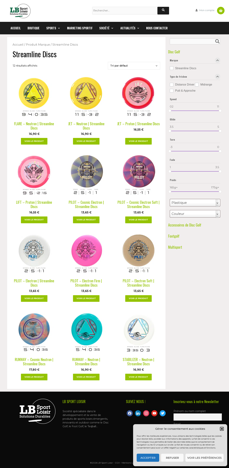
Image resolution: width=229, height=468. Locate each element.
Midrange (206, 84)
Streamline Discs (185, 68)
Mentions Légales (130, 462)
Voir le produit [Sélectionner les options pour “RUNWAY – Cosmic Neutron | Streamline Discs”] (34, 377)
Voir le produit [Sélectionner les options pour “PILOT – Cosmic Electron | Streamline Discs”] (86, 219)
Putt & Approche (185, 90)
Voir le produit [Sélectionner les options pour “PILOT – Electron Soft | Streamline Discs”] (138, 298)
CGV (117, 462)
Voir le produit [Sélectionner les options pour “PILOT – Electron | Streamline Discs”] (34, 298)
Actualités (131, 28)
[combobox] (195, 202)
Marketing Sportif (79, 28)
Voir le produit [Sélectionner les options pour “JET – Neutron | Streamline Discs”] (86, 141)
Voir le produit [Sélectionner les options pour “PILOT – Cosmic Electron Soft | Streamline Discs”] (138, 219)
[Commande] (134, 66)
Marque (195, 61)
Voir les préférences (204, 457)
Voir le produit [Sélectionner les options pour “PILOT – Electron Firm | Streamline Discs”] (86, 298)
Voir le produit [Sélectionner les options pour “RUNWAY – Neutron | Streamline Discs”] (86, 377)
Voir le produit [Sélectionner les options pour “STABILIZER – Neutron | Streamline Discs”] (138, 377)
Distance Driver (184, 84)
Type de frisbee (195, 77)
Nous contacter (157, 28)
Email (177, 424)
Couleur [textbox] (178, 214)
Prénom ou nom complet (190, 411)
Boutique (34, 28)
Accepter (147, 457)
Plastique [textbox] (179, 203)
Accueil (16, 28)
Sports (55, 28)
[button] (222, 429)
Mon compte (207, 10)
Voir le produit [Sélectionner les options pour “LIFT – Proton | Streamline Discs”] (34, 219)
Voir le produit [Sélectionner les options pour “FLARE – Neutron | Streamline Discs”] (34, 141)
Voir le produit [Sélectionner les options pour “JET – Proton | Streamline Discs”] (138, 141)
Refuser (172, 457)
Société (108, 28)
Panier (221, 9)
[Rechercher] (163, 10)
